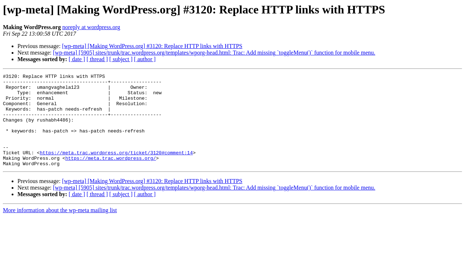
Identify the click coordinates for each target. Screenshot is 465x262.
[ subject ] (121, 59)
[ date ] (77, 59)
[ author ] (145, 59)
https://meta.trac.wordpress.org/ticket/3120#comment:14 (116, 169)
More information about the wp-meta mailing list (60, 229)
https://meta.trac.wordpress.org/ (110, 175)
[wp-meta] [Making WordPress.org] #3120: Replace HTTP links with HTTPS (152, 46)
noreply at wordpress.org (91, 27)
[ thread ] (97, 59)
